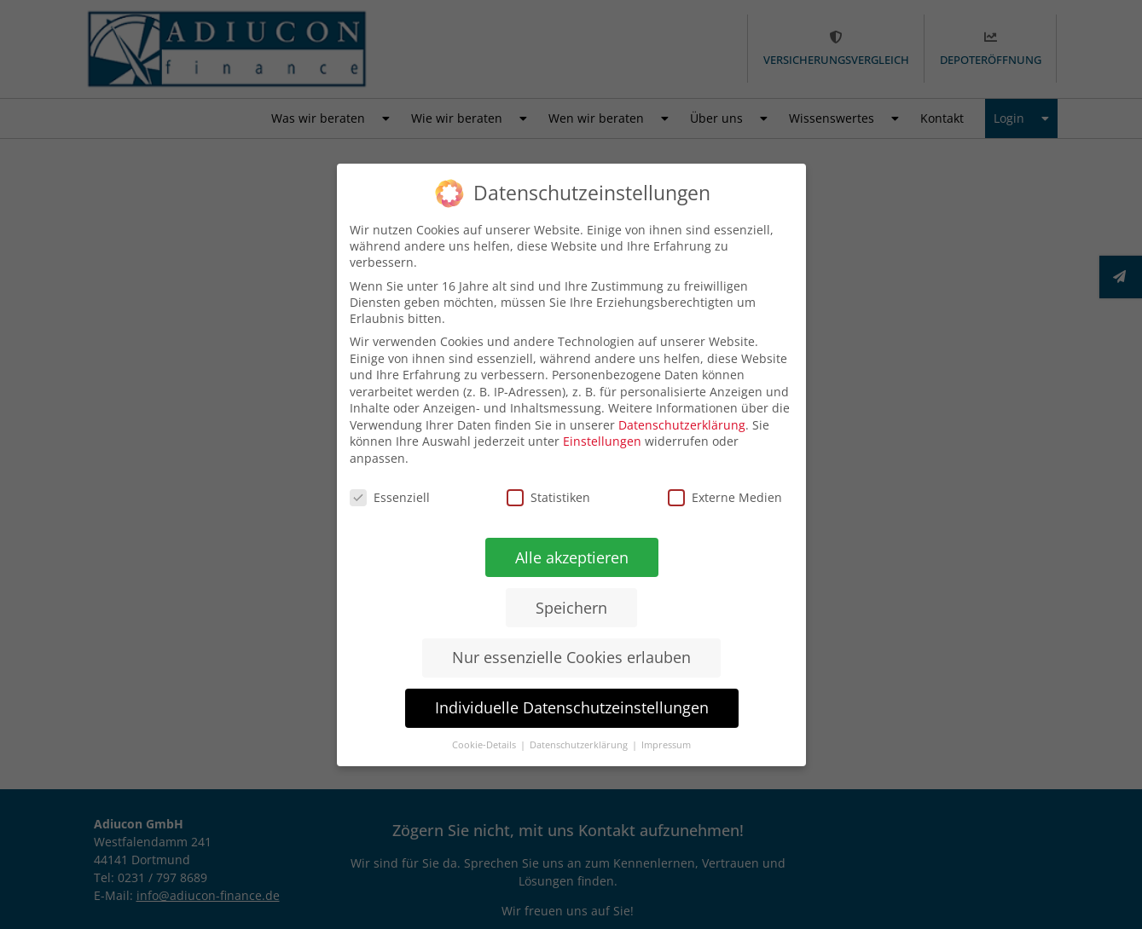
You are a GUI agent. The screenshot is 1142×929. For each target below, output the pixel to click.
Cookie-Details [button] (483, 744)
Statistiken (548, 496)
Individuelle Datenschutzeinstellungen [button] (570, 707)
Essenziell (389, 496)
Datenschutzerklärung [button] (578, 745)
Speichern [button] (570, 607)
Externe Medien (724, 497)
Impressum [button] (664, 745)
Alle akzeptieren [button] (571, 557)
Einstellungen (602, 441)
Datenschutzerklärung (681, 425)
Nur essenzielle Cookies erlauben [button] (570, 656)
